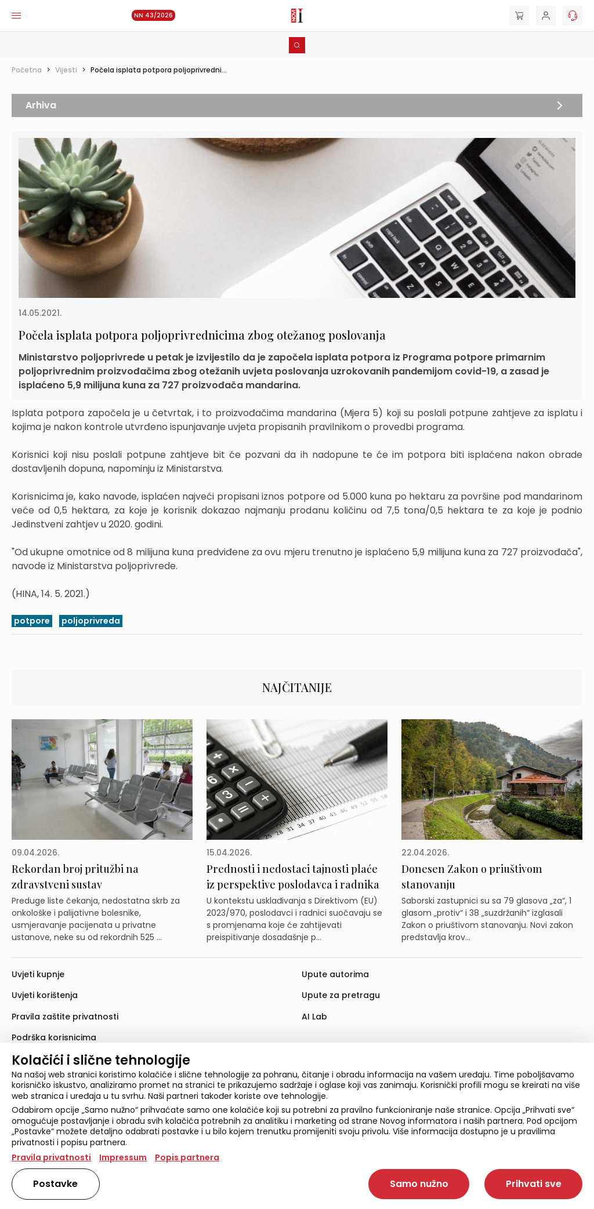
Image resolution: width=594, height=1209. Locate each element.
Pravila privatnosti (51, 1157)
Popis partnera (187, 1157)
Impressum (123, 1157)
